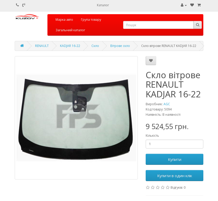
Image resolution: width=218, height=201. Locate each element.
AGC (167, 104)
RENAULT (42, 46)
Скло (95, 46)
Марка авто (64, 19)
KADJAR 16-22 (70, 46)
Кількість (152, 135)
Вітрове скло (120, 46)
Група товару (91, 19)
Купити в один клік (174, 175)
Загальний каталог (70, 30)
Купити (174, 159)
